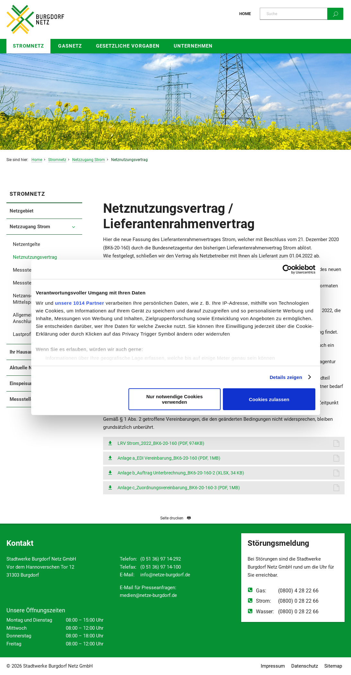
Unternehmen (193, 46)
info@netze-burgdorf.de (165, 575)
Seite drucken (175, 518)
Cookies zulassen (269, 399)
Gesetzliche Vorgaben (128, 46)
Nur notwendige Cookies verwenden (174, 399)
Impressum (273, 666)
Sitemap (333, 666)
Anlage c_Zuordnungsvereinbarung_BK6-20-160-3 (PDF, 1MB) (179, 487)
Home (245, 13)
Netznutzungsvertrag (129, 160)
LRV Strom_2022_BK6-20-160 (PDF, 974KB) (161, 443)
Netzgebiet (21, 211)
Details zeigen (286, 377)
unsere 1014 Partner (79, 303)
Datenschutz (304, 666)
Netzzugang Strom (88, 160)
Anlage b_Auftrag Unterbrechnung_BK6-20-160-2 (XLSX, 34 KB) (181, 472)
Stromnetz (28, 46)
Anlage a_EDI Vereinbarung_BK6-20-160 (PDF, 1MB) (169, 458)
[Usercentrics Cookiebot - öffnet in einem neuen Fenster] (287, 269)
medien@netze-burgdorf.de (148, 595)
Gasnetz (70, 46)
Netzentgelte (26, 244)
